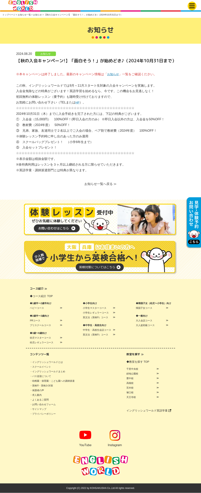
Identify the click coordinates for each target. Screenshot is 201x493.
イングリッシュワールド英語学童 (148, 410)
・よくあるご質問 (39, 400)
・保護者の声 (37, 390)
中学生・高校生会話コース (97, 330)
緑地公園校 (132, 373)
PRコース (35, 320)
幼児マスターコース (40, 338)
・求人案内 (36, 395)
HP (77, 102)
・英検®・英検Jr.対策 (41, 385)
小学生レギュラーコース (96, 313)
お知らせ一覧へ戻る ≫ (100, 184)
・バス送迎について (40, 376)
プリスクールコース (40, 325)
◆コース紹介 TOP (41, 296)
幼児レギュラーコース (41, 342)
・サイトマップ (38, 409)
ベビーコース (37, 308)
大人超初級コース (145, 325)
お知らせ (45, 53)
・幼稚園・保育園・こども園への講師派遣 (52, 381)
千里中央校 (132, 369)
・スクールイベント (40, 367)
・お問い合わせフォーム (43, 404)
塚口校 (129, 392)
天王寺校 (131, 397)
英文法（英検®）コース (95, 317)
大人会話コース (144, 320)
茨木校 (129, 388)
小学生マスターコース (94, 308)
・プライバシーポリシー (43, 414)
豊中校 (129, 378)
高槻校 (129, 383)
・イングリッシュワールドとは (46, 362)
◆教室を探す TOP (137, 361)
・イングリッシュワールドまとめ (47, 371)
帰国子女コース (144, 308)
